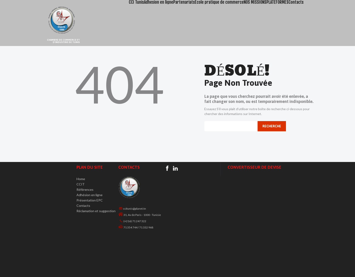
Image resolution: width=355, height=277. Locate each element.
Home (80, 179)
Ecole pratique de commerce (219, 2)
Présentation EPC (89, 200)
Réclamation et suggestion (96, 211)
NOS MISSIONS (255, 2)
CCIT (80, 184)
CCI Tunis (136, 2)
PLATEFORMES (277, 2)
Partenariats (184, 2)
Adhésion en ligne (89, 195)
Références (84, 189)
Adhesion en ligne (158, 2)
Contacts (296, 2)
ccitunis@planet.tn (134, 208)
